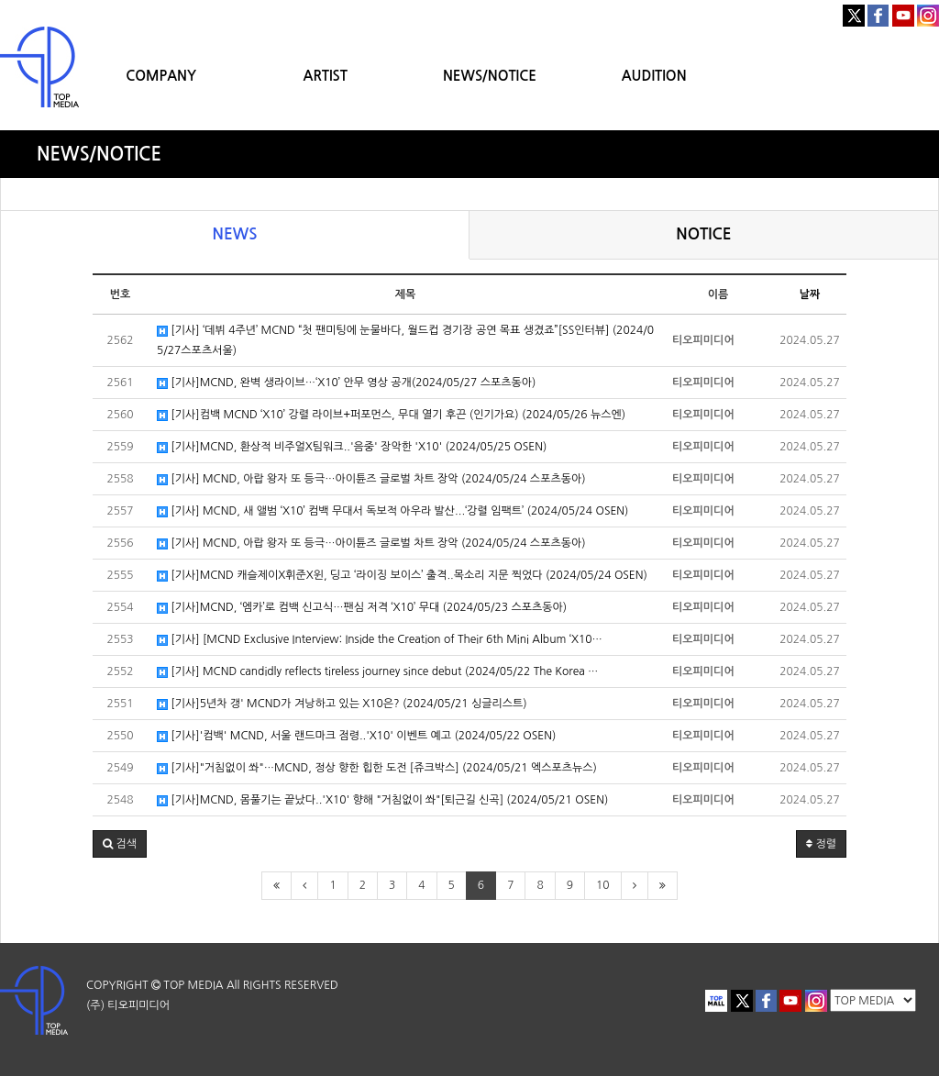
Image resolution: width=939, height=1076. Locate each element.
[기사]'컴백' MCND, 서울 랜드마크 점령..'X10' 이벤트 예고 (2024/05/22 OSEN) (356, 736)
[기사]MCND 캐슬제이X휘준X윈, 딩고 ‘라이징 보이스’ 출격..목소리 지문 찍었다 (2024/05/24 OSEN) (402, 576)
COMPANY (161, 76)
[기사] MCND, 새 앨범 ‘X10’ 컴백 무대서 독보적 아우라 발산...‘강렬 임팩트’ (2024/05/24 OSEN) (392, 511)
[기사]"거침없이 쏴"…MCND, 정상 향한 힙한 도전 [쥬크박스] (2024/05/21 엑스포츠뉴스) (377, 768)
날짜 (810, 294)
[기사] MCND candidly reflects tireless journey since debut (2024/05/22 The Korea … (377, 672)
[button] (120, 844)
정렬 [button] (821, 843)
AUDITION (654, 76)
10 (603, 885)
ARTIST (326, 76)
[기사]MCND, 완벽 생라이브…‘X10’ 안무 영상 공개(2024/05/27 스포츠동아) (346, 383)
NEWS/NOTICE (489, 76)
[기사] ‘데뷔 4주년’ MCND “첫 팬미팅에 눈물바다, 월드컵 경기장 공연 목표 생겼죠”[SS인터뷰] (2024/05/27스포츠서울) (405, 340)
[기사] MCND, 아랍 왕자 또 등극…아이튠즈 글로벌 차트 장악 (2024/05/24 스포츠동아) (371, 479)
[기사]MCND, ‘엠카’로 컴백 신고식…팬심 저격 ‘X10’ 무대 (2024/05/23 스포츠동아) (362, 608)
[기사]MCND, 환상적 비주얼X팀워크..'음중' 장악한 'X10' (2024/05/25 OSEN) (352, 447)
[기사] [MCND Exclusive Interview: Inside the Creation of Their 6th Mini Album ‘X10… (379, 640)
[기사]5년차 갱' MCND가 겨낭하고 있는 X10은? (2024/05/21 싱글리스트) (342, 704)
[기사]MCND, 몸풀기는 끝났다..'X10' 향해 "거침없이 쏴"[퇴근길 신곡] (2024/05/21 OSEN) (382, 800)
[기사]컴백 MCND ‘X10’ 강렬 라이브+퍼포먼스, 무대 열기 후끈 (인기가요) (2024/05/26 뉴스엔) (391, 415)
